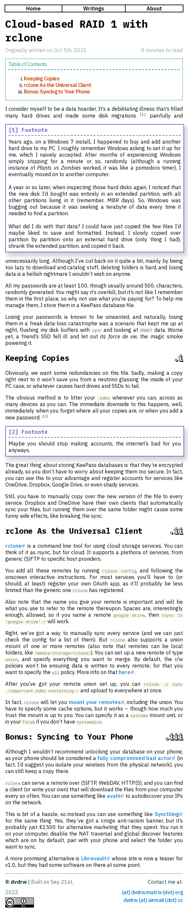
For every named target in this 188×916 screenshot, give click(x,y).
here (125, 672)
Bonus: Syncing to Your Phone (57, 91)
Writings (93, 8)
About (154, 8)
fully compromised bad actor (134, 758)
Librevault (93, 858)
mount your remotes (95, 702)
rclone (13, 546)
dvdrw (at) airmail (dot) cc (153, 900)
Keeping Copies (41, 78)
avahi (113, 796)
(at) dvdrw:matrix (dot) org (152, 892)
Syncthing (167, 814)
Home (33, 8)
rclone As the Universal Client (57, 85)
